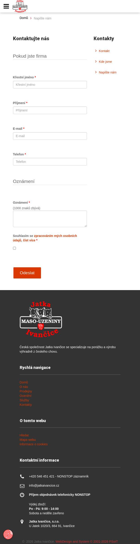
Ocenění (26, 396)
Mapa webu (28, 439)
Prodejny (26, 391)
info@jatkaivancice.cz (44, 485)
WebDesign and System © (87, 541)
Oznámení (21, 202)
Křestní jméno (24, 77)
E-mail (18, 128)
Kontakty (26, 404)
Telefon (19, 154)
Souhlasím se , (45, 238)
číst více (29, 240)
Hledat (24, 435)
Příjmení (20, 103)
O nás (24, 387)
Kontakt (104, 51)
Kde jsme (105, 61)
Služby (24, 400)
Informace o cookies (34, 444)
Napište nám (108, 72)
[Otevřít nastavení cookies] (8, 534)
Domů (24, 18)
